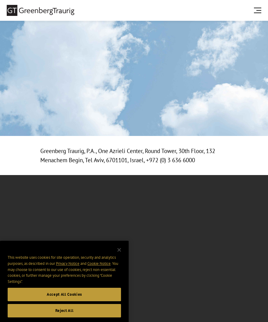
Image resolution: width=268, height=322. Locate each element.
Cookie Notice (99, 266)
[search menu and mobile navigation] (258, 10)
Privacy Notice (67, 266)
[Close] (119, 253)
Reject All (64, 314)
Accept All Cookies (64, 297)
